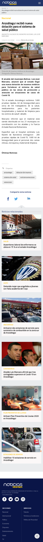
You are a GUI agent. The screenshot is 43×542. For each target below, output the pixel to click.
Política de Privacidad (30, 520)
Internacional (6, 516)
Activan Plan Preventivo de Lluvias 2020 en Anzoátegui (21, 417)
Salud (4, 535)
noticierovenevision (27, 177)
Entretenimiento (7, 531)
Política (4, 520)
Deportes (5, 527)
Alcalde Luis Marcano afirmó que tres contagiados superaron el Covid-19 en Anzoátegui (19, 374)
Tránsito (26, 512)
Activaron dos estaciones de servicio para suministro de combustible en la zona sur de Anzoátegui (21, 330)
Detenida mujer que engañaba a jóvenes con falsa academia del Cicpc (20, 287)
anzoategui (8, 172)
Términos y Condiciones (31, 516)
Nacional (4, 8)
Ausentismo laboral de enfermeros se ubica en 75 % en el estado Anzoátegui (19, 246)
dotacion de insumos (23, 172)
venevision (8, 182)
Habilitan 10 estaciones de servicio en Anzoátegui (19, 459)
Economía (5, 523)
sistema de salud (10, 177)
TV (3, 539)
